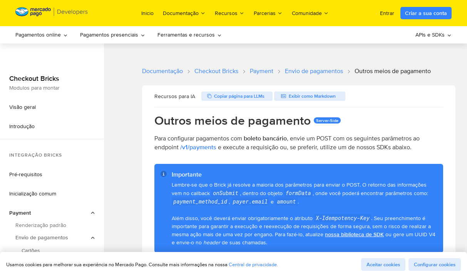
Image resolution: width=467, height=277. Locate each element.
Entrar (387, 13)
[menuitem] (41, 35)
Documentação (162, 71)
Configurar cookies (434, 264)
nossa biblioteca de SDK (354, 234)
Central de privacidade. (253, 264)
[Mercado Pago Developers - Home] (51, 13)
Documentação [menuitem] (184, 13)
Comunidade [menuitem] (310, 13)
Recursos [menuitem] (229, 13)
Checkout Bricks (216, 71)
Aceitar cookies (383, 264)
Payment (261, 71)
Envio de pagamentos (314, 71)
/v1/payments (198, 147)
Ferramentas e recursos (189, 34)
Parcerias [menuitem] (268, 13)
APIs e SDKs (433, 34)
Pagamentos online (41, 34)
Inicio (147, 13)
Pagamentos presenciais (112, 34)
